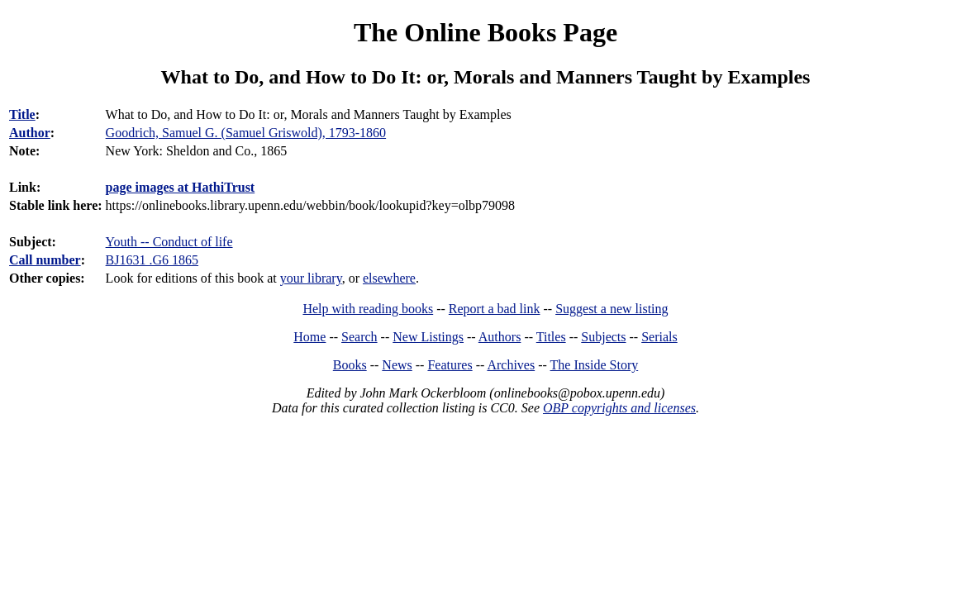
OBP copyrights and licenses (619, 408)
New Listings (428, 337)
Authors (499, 337)
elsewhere (389, 278)
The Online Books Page (485, 32)
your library (311, 278)
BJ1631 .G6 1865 (152, 260)
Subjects (603, 337)
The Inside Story (594, 365)
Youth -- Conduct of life (169, 242)
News (397, 365)
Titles (551, 337)
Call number (45, 260)
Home (309, 337)
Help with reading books (367, 309)
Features (449, 365)
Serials (659, 337)
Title (22, 114)
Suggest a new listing (611, 309)
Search (359, 337)
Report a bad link (494, 309)
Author (29, 133)
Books (350, 365)
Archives (511, 365)
